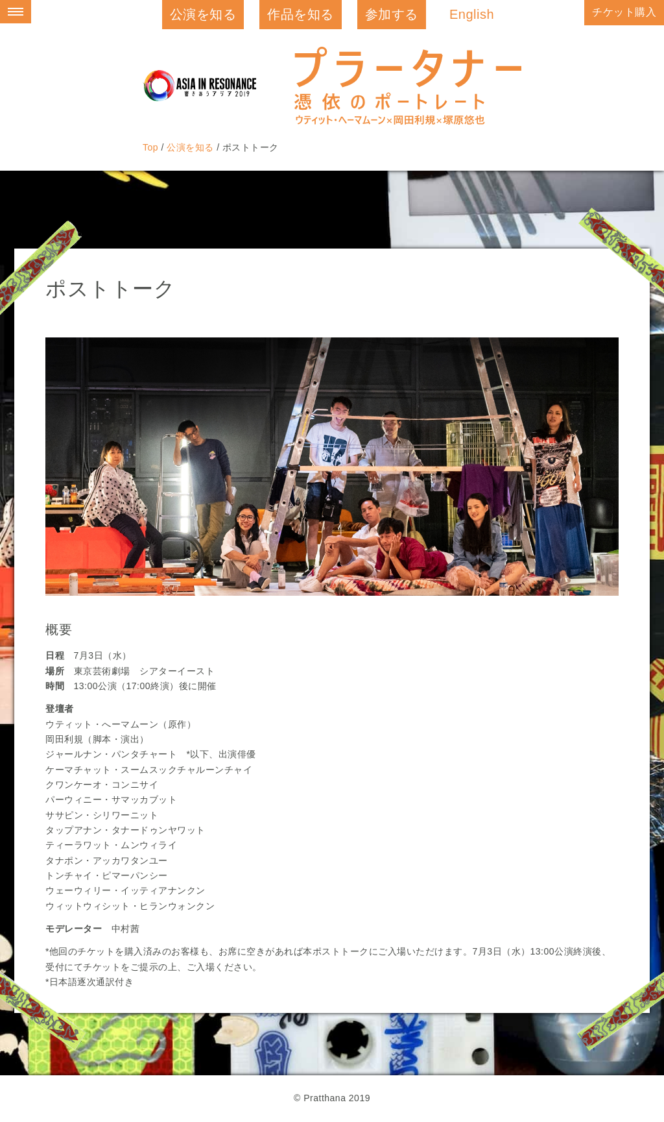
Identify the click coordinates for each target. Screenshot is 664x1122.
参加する (391, 14)
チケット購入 (624, 12)
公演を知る (203, 14)
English (471, 14)
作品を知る (300, 14)
